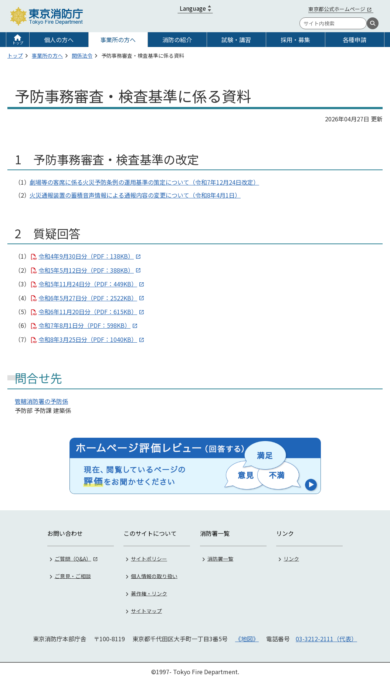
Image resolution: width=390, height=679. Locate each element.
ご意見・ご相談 (73, 573)
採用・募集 (295, 39)
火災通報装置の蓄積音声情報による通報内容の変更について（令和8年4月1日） (135, 195)
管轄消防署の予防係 (41, 401)
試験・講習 (236, 39)
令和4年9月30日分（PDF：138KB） (86, 256)
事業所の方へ (118, 39)
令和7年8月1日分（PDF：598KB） (84, 325)
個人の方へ (59, 39)
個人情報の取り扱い (154, 573)
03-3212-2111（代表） (326, 636)
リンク (291, 556)
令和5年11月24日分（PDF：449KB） (87, 283)
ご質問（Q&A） (73, 556)
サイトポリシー (149, 556)
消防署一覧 (220, 556)
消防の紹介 (177, 39)
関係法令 (82, 55)
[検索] (373, 23)
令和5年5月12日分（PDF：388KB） (86, 270)
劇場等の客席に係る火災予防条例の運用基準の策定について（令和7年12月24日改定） (144, 182)
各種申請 (354, 39)
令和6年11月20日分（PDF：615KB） (87, 311)
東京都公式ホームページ (336, 9)
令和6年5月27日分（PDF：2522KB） (87, 297)
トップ (17, 43)
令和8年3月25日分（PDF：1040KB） (87, 339)
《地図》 (247, 636)
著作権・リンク (149, 591)
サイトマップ (146, 608)
